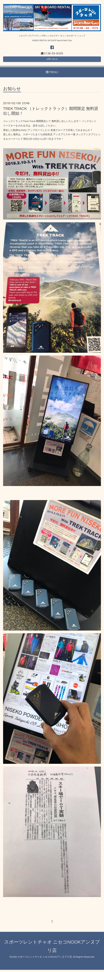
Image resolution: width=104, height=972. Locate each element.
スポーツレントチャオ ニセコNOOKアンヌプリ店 (44, 959)
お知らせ (12, 91)
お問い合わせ (52, 60)
